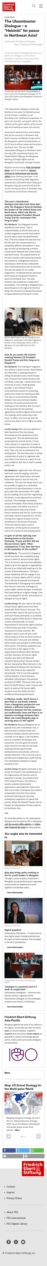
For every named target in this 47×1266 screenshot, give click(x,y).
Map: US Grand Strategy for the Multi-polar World (23, 1087)
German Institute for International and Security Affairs (21, 173)
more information (15, 892)
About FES (12, 1212)
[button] (8, 1136)
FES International (16, 1217)
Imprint (11, 1192)
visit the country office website (18, 824)
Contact (11, 1186)
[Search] (34, 6)
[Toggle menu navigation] (40, 6)
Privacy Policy (14, 1198)
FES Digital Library (17, 1223)
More (17, 1130)
